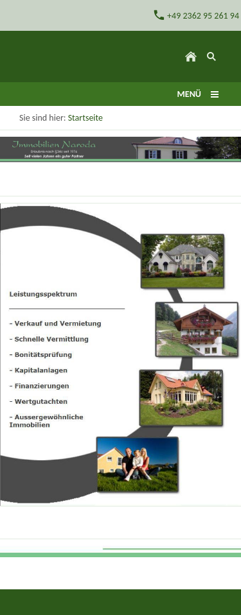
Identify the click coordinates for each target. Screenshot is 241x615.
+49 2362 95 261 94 (196, 15)
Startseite (85, 117)
